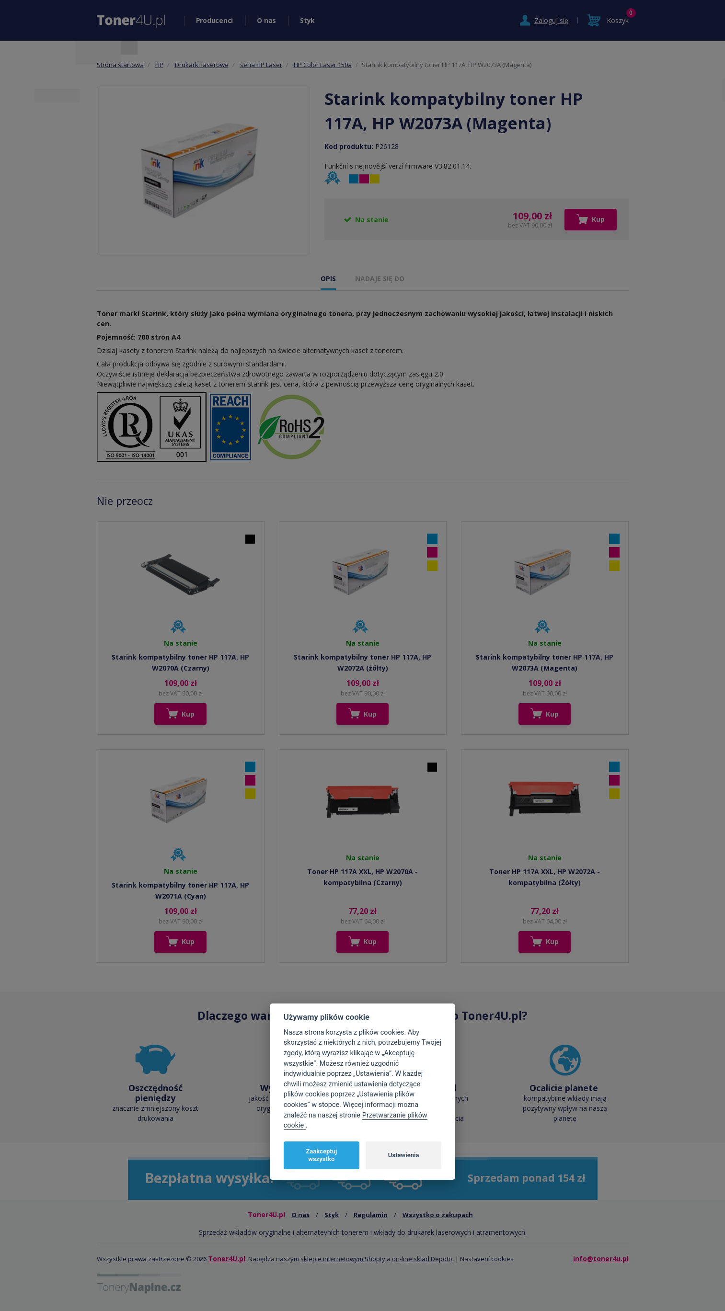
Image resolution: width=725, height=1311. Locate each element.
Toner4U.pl (226, 1258)
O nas (266, 20)
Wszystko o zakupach (438, 1214)
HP (159, 64)
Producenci (214, 20)
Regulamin (371, 1214)
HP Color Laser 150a (323, 64)
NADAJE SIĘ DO (379, 278)
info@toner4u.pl (601, 1258)
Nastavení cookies (487, 1258)
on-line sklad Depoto (422, 1258)
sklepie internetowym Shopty (342, 1258)
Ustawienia (403, 1155)
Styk (307, 20)
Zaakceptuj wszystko (321, 1155)
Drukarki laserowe (202, 64)
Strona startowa (120, 64)
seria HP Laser (261, 64)
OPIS (328, 278)
